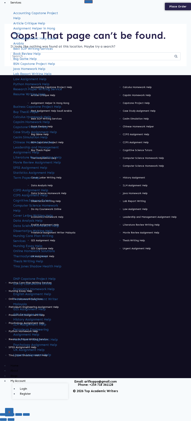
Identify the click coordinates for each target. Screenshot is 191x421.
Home (14, 365)
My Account (18, 381)
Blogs (14, 376)
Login (23, 388)
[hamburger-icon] (88, 1)
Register (25, 393)
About (14, 370)
